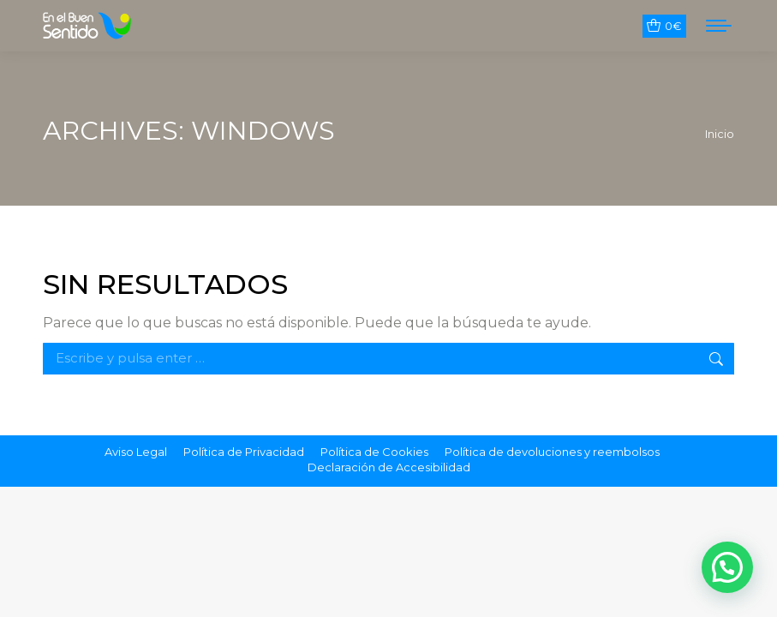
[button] (727, 567)
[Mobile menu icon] (718, 26)
